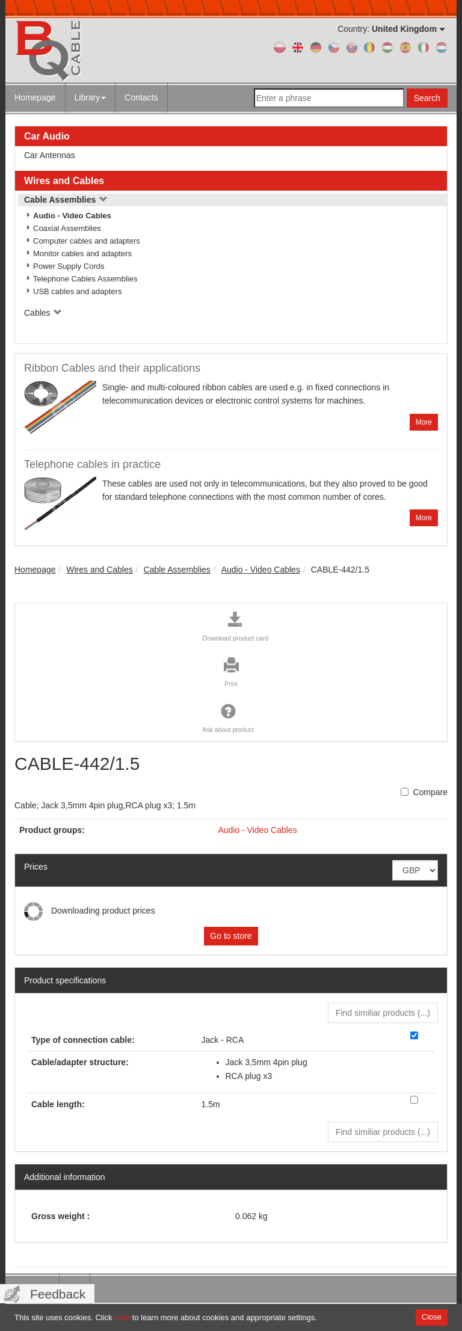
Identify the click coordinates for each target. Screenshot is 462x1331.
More (424, 422)
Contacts (141, 97)
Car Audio (47, 136)
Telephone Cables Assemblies (85, 278)
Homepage (35, 97)
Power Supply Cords (69, 266)
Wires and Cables (64, 181)
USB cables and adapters (77, 291)
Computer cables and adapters (86, 240)
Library (90, 97)
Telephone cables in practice (92, 464)
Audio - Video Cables (72, 215)
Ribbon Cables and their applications (112, 368)
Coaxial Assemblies (67, 228)
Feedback (57, 1294)
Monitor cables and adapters (82, 253)
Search (427, 98)
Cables (43, 313)
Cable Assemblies (66, 199)
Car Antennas (49, 155)
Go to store (230, 936)
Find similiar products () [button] (383, 1013)
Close (432, 1316)
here (122, 1317)
